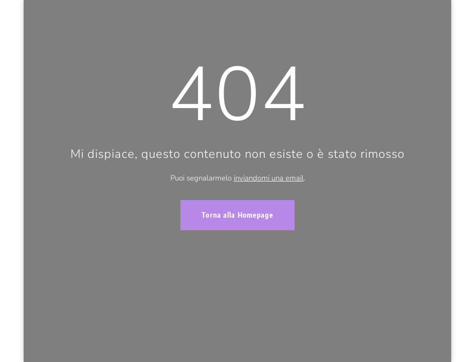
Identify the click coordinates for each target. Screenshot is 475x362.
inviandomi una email (269, 178)
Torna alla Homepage (237, 215)
